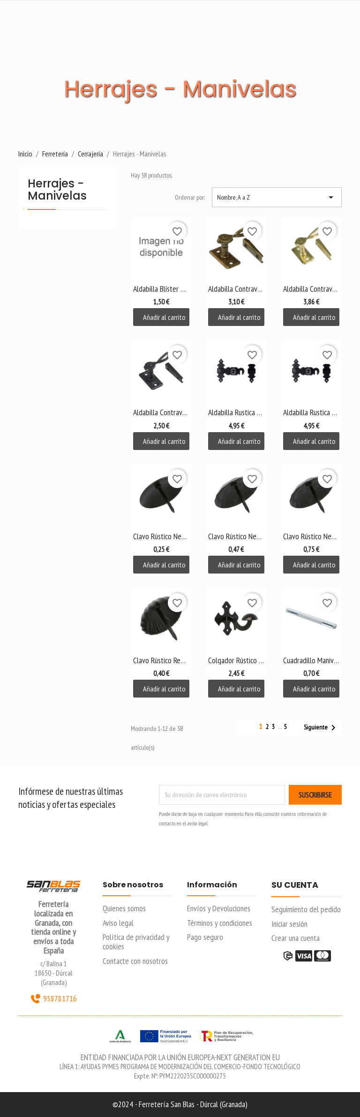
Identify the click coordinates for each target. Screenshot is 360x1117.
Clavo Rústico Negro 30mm (161, 536)
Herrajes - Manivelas (57, 190)
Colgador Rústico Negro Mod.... (236, 660)
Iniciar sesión (289, 923)
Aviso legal (118, 922)
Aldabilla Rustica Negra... (236, 412)
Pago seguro (205, 936)
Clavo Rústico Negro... (236, 536)
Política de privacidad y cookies (136, 941)
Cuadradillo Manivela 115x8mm (311, 660)
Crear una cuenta (295, 937)
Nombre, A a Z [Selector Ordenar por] (277, 197)
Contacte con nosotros (135, 960)
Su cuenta (294, 886)
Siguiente (321, 727)
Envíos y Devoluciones (218, 908)
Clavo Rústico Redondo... (161, 660)
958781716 (53, 998)
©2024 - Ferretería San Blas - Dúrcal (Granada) (180, 1104)
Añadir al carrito (164, 317)
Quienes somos (124, 908)
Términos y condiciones (219, 922)
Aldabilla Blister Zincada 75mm (161, 288)
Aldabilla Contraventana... (236, 288)
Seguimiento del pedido (306, 909)
